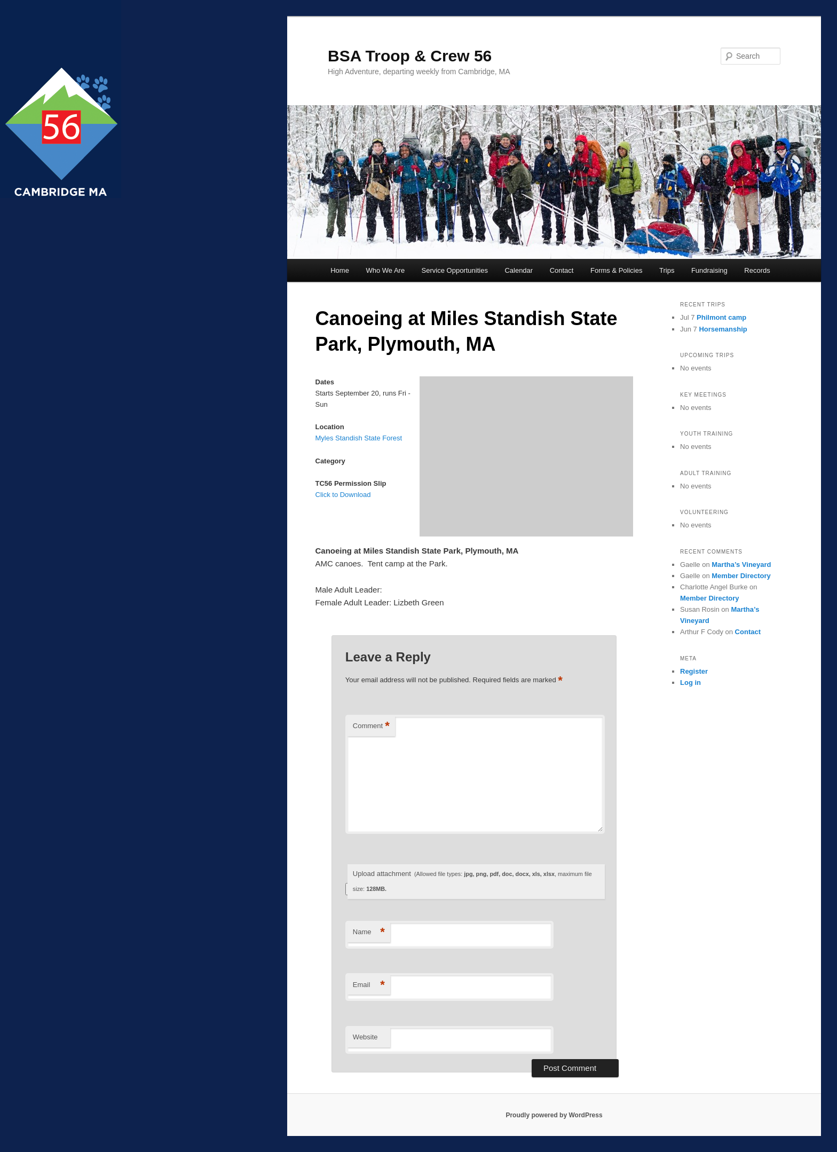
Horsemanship (723, 329)
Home (339, 270)
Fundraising (709, 270)
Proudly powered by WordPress (554, 1115)
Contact (562, 270)
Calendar (518, 270)
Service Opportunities (455, 270)
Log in (690, 682)
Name (369, 932)
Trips (666, 270)
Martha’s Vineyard (741, 565)
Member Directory (741, 576)
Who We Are (385, 270)
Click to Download (343, 495)
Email (369, 985)
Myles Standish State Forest (358, 438)
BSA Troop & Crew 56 (410, 56)
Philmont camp (721, 317)
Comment (371, 726)
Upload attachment (472, 881)
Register (694, 671)
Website (365, 1037)
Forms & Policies (616, 270)
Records (757, 270)
